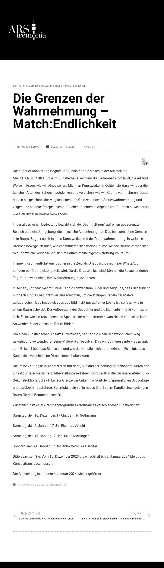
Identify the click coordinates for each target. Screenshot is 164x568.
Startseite (18, 85)
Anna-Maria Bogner (31, 484)
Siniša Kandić (56, 484)
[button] (111, 30)
